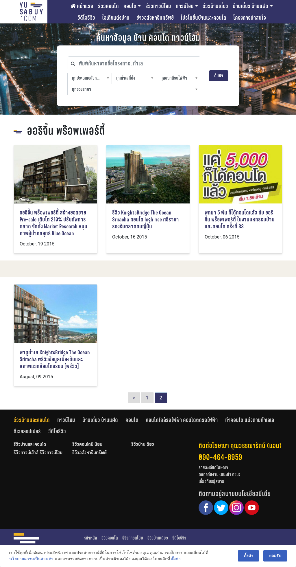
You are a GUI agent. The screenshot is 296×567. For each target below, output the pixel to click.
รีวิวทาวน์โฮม (158, 6)
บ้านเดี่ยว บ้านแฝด (250, 6)
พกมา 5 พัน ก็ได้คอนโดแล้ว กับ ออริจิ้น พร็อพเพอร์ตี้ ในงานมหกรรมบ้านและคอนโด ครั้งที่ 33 (240, 219)
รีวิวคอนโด (108, 6)
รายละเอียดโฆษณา (213, 467)
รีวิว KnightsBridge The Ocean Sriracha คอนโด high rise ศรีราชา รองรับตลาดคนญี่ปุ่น (145, 219)
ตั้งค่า (175, 559)
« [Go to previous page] (134, 398)
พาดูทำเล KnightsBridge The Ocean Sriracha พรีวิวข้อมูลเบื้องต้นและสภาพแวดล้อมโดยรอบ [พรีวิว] (55, 359)
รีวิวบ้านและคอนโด (32, 420)
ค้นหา (218, 75)
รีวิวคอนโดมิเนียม (87, 444)
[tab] (35, 420)
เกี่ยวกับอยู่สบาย (211, 481)
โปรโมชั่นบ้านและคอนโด (203, 18)
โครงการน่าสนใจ (249, 18)
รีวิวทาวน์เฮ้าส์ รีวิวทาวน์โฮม (38, 453)
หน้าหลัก (90, 538)
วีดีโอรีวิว (86, 18)
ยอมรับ (275, 556)
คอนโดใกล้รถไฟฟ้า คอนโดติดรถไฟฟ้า (182, 420)
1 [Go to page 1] (147, 398)
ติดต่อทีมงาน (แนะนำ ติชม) (219, 474)
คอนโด (129, 6)
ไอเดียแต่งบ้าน (116, 18)
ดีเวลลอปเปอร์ (27, 431)
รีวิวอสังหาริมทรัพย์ (89, 453)
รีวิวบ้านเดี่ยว (215, 6)
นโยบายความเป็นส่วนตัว (31, 559)
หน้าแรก (82, 6)
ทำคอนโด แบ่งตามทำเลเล (249, 420)
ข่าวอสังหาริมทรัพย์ (155, 18)
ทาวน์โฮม (185, 6)
